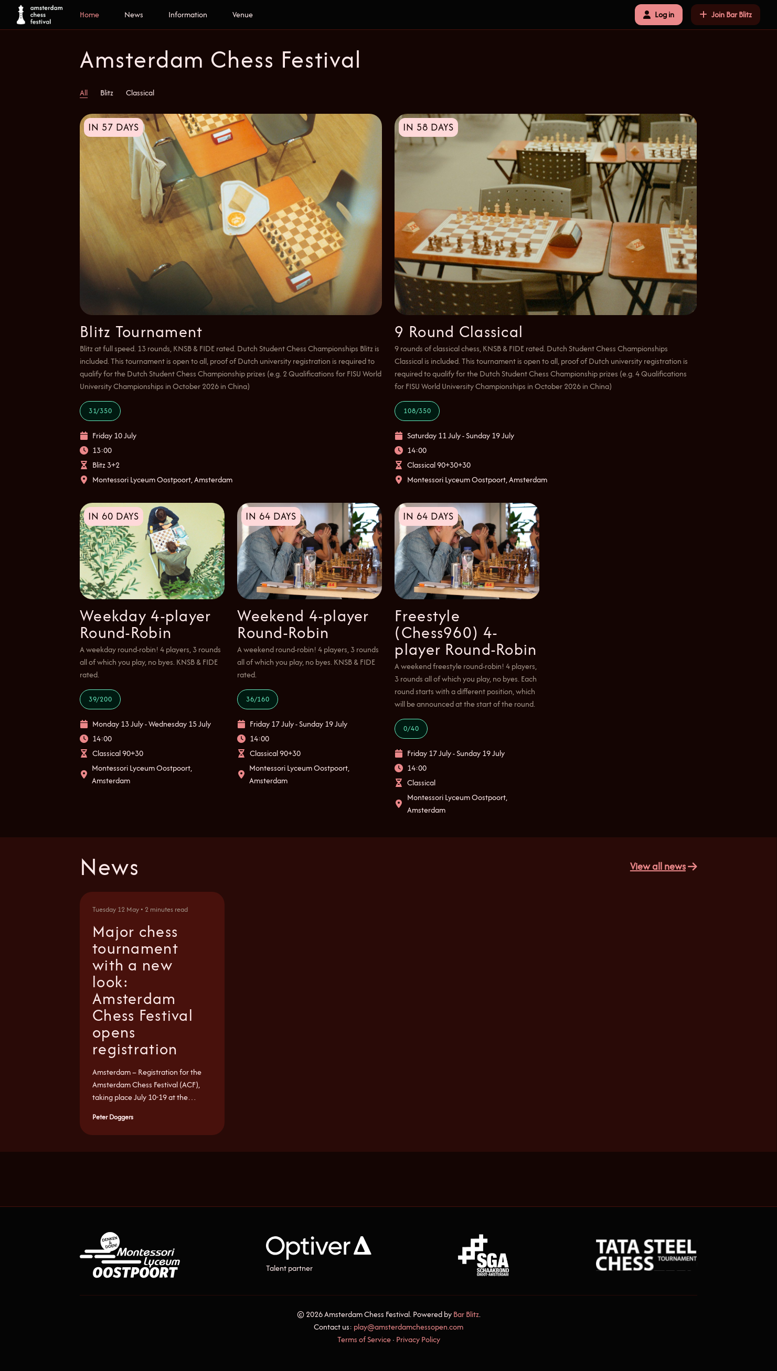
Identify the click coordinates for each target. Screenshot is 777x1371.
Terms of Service (364, 1339)
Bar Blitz (466, 1314)
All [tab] (84, 92)
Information (187, 14)
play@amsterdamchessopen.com (408, 1326)
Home (89, 14)
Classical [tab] (140, 92)
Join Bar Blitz (725, 14)
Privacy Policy (418, 1339)
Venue (242, 14)
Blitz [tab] (106, 92)
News (133, 14)
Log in (658, 14)
